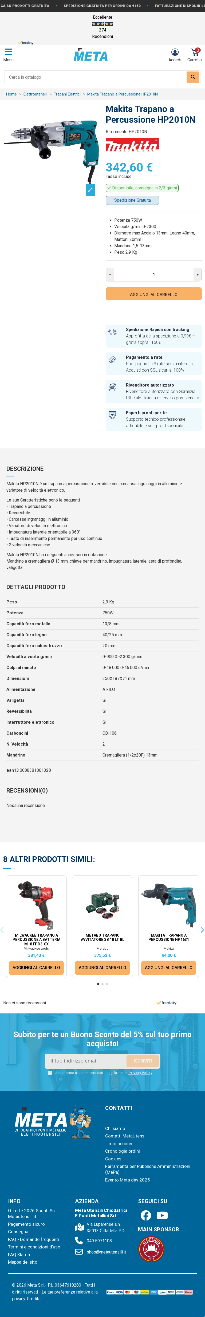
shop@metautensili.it (106, 1252)
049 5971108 (99, 1240)
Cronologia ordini (122, 1151)
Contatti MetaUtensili (126, 1136)
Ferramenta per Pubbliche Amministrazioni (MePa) (147, 1169)
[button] (98, 984)
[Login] (175, 55)
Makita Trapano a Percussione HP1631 (168, 937)
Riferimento (117, 131)
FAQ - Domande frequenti (33, 1239)
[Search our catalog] (193, 77)
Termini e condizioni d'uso (34, 1247)
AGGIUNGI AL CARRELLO (154, 294)
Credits (34, 1298)
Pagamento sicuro (26, 1224)
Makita (169, 948)
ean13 (12, 770)
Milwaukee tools (36, 948)
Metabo (103, 948)
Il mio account (119, 1143)
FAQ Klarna (19, 1254)
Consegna (18, 1231)
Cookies (113, 1158)
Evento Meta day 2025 (127, 1180)
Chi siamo (115, 1128)
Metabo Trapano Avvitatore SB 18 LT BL (102, 937)
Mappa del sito (22, 1262)
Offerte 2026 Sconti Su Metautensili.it (31, 1213)
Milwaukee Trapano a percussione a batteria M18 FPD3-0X (36, 939)
